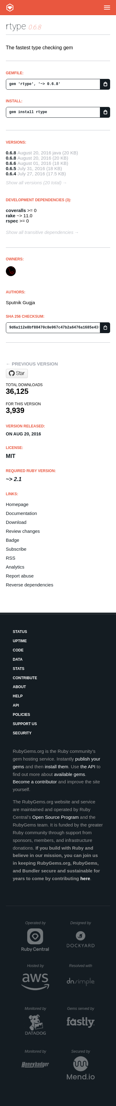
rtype (16, 26)
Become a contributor (35, 781)
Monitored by (37, 1008)
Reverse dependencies (29, 584)
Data (18, 659)
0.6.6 (11, 163)
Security (22, 733)
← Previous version (32, 363)
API (16, 705)
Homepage (17, 504)
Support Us (25, 724)
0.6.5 (11, 168)
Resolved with (81, 966)
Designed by (82, 923)
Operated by (37, 925)
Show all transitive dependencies (39, 232)
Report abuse (20, 575)
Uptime (20, 641)
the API (87, 766)
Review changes (23, 531)
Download (16, 522)
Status (20, 632)
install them (56, 766)
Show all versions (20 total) (34, 182)
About (19, 687)
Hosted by (38, 966)
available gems (69, 774)
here (85, 878)
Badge (12, 540)
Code (18, 650)
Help (18, 696)
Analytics (15, 566)
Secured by (82, 1051)
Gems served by (81, 1008)
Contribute (25, 678)
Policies (21, 714)
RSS (10, 558)
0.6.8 (11, 152)
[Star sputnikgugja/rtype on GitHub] (17, 373)
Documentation (21, 513)
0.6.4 (11, 173)
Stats (18, 669)
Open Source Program (55, 817)
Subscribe (16, 549)
